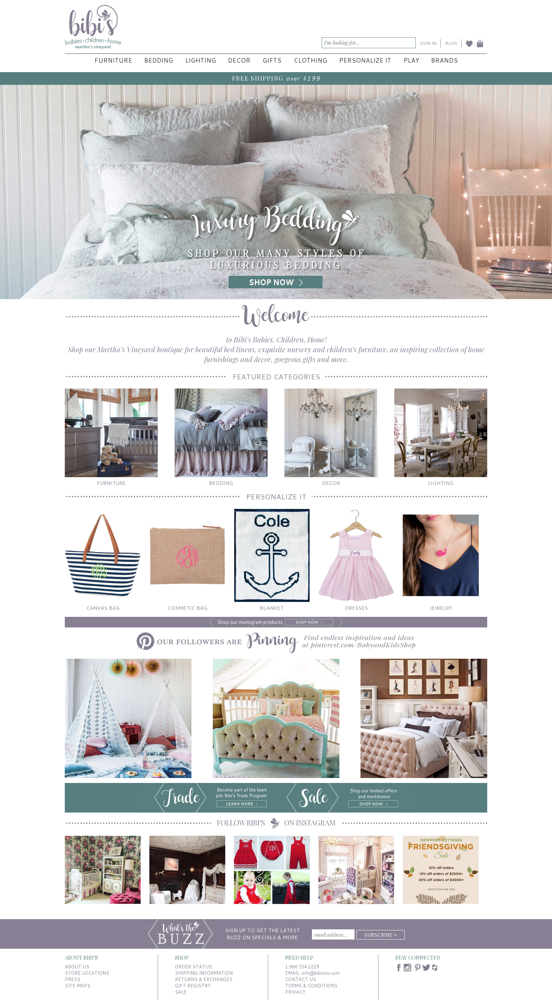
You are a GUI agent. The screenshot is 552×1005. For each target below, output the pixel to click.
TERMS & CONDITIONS (311, 985)
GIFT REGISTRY (193, 985)
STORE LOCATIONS (87, 973)
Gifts (272, 60)
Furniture (113, 60)
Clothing (310, 60)
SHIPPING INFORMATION (204, 973)
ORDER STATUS (193, 966)
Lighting (200, 60)
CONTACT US (300, 979)
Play (411, 60)
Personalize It (365, 60)
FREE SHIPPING (257, 78)
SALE (181, 992)
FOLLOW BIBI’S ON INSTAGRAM (276, 822)
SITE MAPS (77, 985)
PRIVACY (295, 992)
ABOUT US (77, 966)
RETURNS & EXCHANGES (203, 979)
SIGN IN (428, 43)
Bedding (158, 60)
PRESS (72, 979)
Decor (239, 60)
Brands (444, 60)
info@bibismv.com (321, 973)
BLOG (451, 43)
